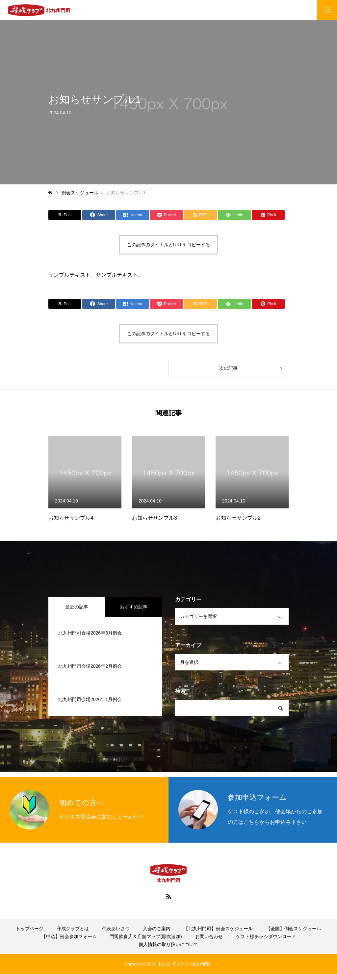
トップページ (29, 928)
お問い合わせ (209, 936)
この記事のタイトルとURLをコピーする (168, 244)
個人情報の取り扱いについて (168, 944)
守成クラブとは (73, 928)
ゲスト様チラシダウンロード (266, 936)
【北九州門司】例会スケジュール (218, 928)
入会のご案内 (156, 928)
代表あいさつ (116, 928)
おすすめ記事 (133, 606)
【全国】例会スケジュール (293, 928)
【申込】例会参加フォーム (69, 936)
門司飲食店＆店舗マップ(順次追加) (146, 936)
